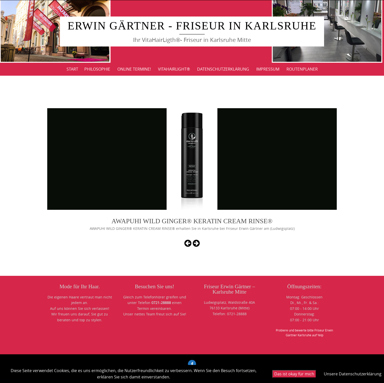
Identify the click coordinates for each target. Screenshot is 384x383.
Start (72, 69)
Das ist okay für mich (294, 374)
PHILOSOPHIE (97, 69)
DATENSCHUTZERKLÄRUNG (223, 69)
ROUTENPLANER (302, 69)
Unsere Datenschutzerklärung (352, 374)
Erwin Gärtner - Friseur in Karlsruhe (192, 26)
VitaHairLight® (174, 69)
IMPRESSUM (267, 69)
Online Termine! (134, 69)
